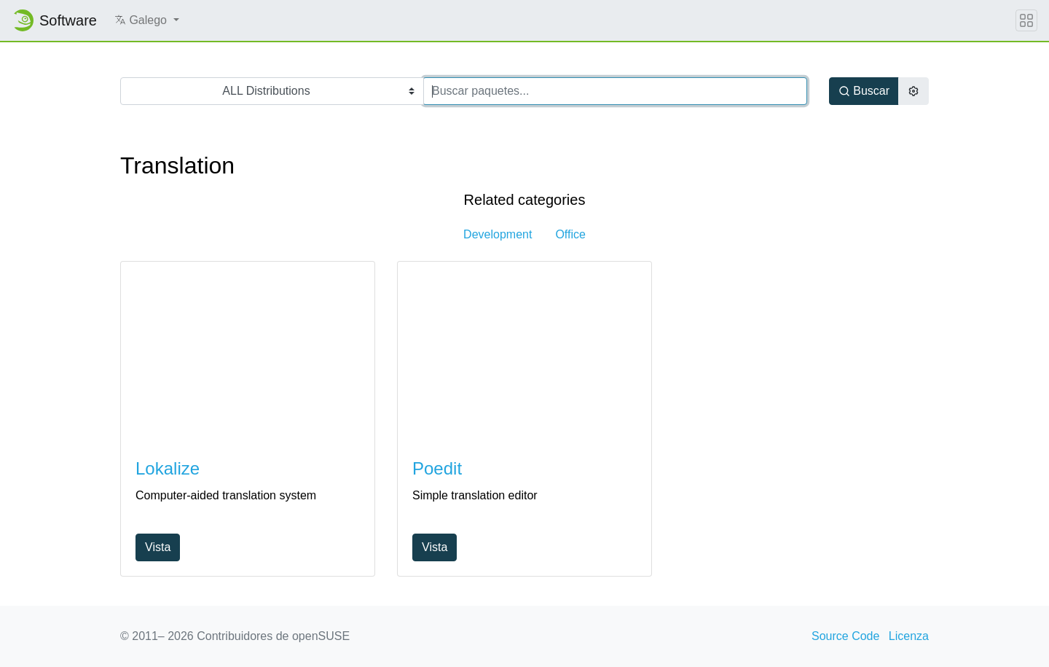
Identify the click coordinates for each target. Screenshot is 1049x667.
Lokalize (167, 468)
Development (497, 234)
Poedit (437, 468)
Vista (157, 547)
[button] (147, 20)
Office (570, 234)
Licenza (909, 636)
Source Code (845, 636)
